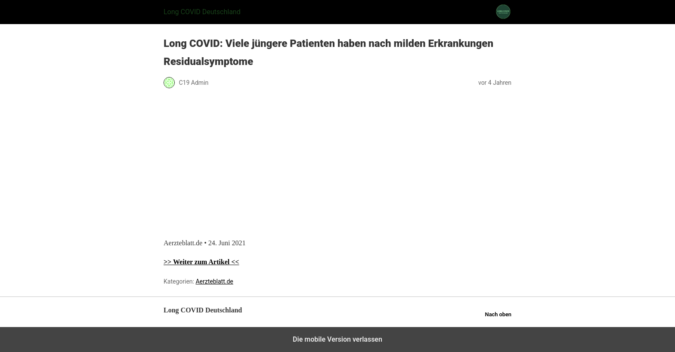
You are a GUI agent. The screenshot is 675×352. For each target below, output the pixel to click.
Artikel (218, 262)
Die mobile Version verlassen (337, 339)
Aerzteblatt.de (214, 281)
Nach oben (498, 314)
